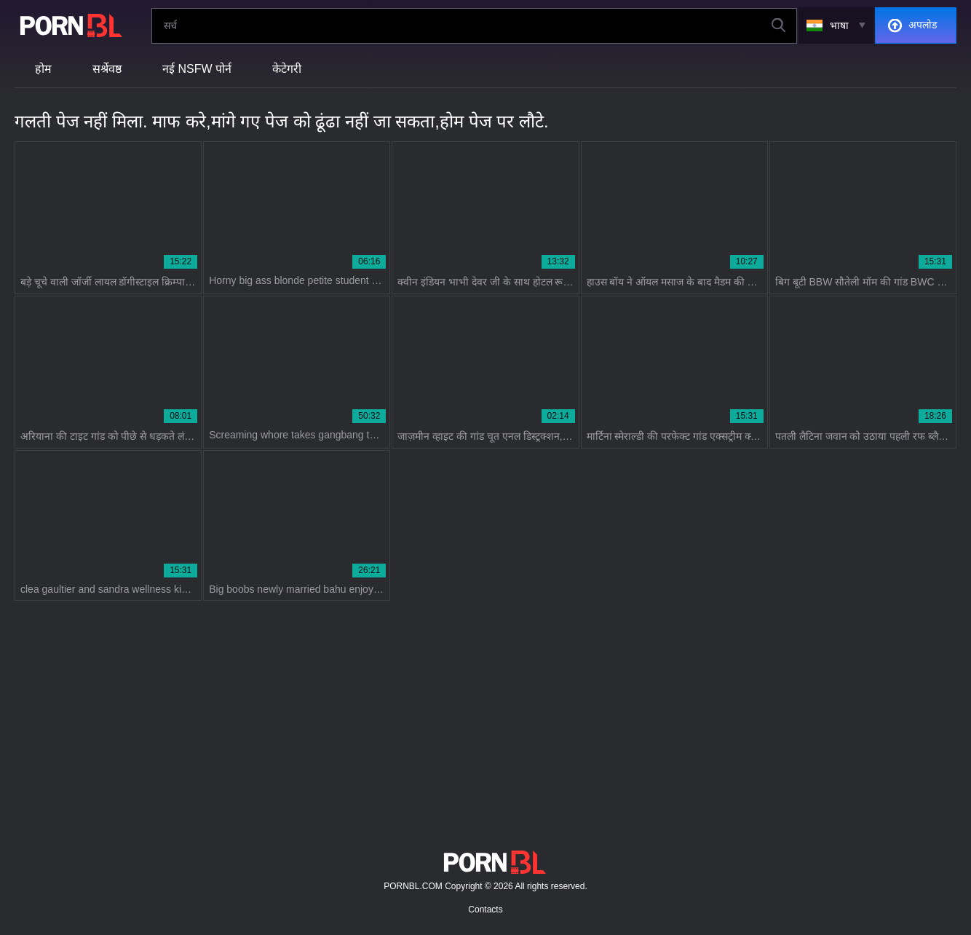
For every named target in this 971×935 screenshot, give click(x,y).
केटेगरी (286, 69)
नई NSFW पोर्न (196, 69)
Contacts (485, 909)
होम (43, 69)
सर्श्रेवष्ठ (107, 69)
